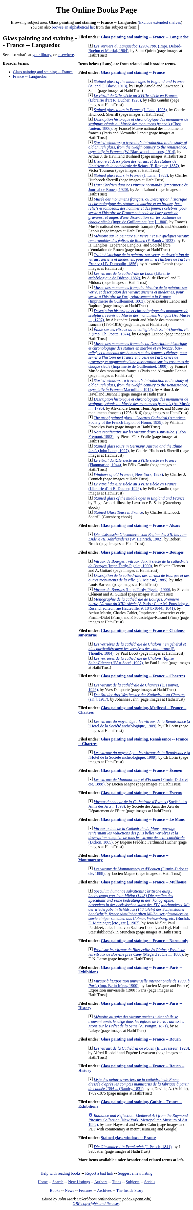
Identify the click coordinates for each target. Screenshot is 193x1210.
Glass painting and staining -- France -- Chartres (143, 676)
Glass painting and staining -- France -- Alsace (140, 525)
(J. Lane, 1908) (130, 110)
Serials (149, 1182)
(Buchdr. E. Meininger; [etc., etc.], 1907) (139, 907)
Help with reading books (60, 1173)
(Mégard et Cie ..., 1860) (136, 952)
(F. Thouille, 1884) (137, 648)
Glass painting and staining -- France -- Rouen (141, 1039)
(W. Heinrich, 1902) (137, 536)
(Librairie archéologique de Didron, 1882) (129, 275)
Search (57, 1182)
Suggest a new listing (135, 1173)
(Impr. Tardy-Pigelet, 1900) (138, 563)
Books (55, 1190)
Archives (104, 1190)
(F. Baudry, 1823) (138, 238)
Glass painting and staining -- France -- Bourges (142, 552)
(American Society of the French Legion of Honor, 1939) (136, 420)
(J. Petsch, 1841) (132, 1147)
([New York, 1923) (128, 474)
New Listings (79, 1182)
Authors (101, 1182)
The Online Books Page (96, 9)
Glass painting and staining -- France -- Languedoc (144, 37)
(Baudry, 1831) (138, 1084)
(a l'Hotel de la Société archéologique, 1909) (139, 723)
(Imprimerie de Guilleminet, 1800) (138, 354)
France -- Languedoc (30, 76)
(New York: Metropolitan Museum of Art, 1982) (138, 1120)
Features (85, 1190)
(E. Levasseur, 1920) (141, 1048)
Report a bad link (99, 1173)
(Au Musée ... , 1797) (139, 315)
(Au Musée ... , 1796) (139, 403)
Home (43, 1182)
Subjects (132, 1182)
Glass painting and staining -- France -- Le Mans (143, 819)
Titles (116, 1182)
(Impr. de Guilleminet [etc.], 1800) (137, 210)
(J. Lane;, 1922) (131, 175)
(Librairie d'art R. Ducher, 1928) (132, 97)
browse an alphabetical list (73, 27)
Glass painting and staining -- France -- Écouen (141, 770)
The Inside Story (129, 1190)
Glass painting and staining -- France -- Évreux (141, 793)
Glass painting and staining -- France (43, 72)
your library (41, 55)
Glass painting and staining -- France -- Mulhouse (143, 882)
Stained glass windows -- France (128, 1137)
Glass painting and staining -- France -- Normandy (144, 941)
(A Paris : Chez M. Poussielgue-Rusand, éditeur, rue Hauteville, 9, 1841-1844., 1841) (138, 603)
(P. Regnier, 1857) (133, 163)
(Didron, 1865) (136, 835)
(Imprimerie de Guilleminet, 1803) (137, 294)
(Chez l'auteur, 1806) (138, 124)
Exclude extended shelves (160, 22)
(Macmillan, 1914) (138, 385)
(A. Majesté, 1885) (138, 577)
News (69, 1190)
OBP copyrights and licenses (96, 1203)
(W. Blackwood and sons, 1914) (137, 147)
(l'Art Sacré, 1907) (131, 660)
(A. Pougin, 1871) (136, 1021)
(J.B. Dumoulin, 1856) (138, 259)
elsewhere (66, 55)
